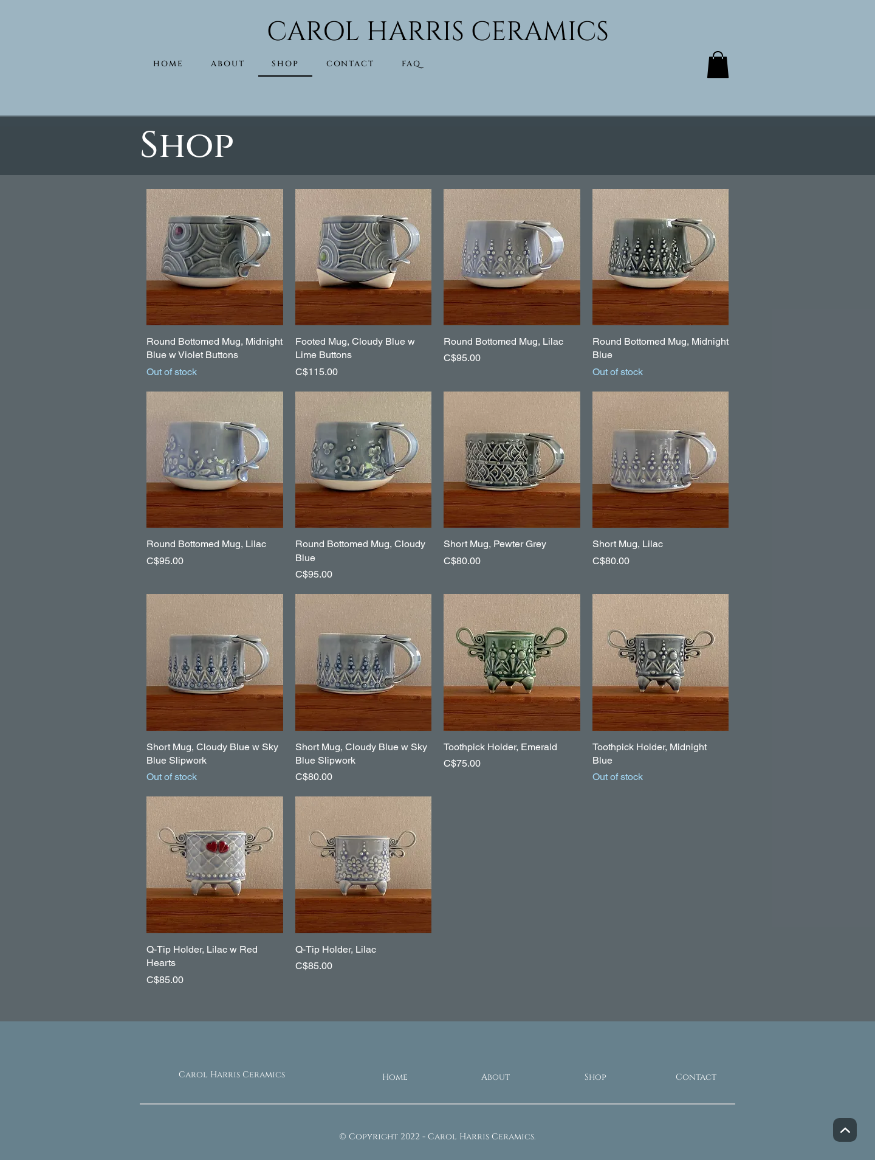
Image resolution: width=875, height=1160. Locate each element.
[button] (718, 64)
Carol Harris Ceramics (232, 1074)
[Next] (845, 1130)
